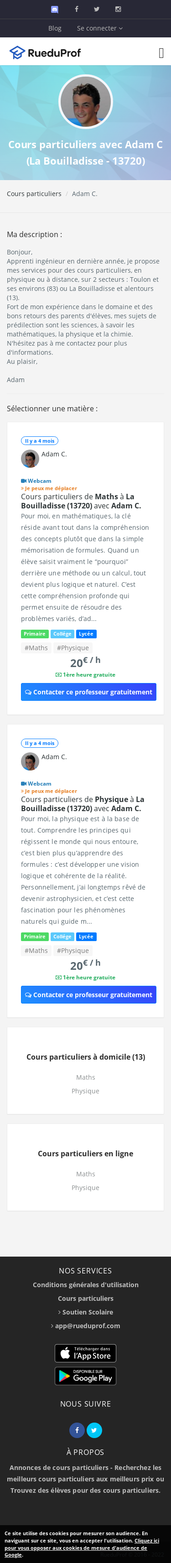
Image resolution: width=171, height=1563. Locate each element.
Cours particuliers (34, 193)
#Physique (73, 647)
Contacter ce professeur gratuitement (88, 692)
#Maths (36, 647)
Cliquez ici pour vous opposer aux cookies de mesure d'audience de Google (82, 1547)
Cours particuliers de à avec (81, 501)
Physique (85, 1091)
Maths (85, 1077)
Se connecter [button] (100, 28)
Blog (55, 28)
